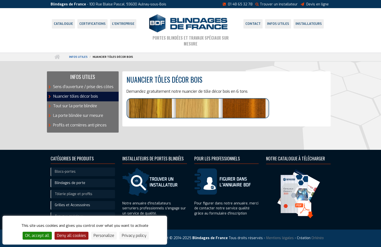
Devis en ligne (317, 4)
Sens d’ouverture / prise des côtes (83, 86)
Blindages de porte (70, 183)
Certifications (92, 24)
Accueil (57, 57)
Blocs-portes (65, 171)
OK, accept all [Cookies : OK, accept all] (37, 235)
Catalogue (63, 24)
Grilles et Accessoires (72, 205)
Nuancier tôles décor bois (75, 96)
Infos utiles (278, 24)
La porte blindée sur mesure (78, 115)
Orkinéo (317, 238)
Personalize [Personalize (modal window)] (104, 235)
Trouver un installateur (276, 4)
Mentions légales (280, 238)
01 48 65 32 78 (240, 4)
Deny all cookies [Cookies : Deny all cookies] (71, 235)
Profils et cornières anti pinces (80, 125)
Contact (253, 24)
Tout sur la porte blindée (75, 105)
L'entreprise (123, 24)
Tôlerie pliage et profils (73, 194)
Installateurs (309, 24)
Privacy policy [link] (134, 235)
